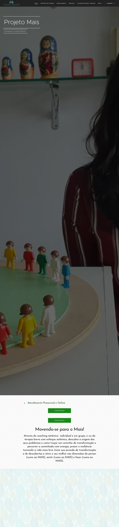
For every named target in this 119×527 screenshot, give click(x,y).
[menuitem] (25, 3)
